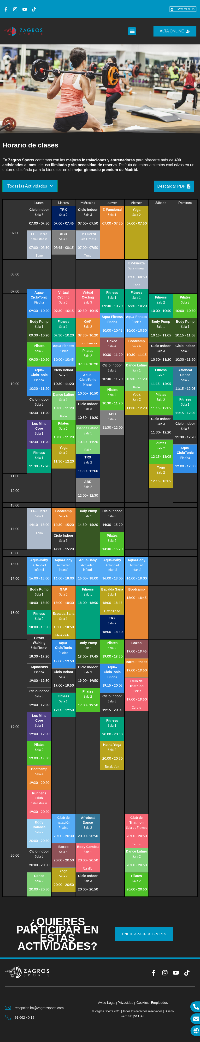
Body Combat (88, 847)
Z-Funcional (112, 210)
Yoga (137, 210)
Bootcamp (136, 341)
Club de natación (64, 820)
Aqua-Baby (39, 560)
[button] (132, 31)
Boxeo (112, 341)
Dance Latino (63, 394)
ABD (63, 234)
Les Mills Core (39, 426)
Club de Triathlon (136, 683)
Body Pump (39, 321)
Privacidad (125, 1003)
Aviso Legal (106, 1003)
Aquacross (39, 667)
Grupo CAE (136, 1016)
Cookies (142, 1003)
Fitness (39, 453)
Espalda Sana (63, 613)
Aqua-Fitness (63, 346)
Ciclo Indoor (39, 210)
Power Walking (39, 640)
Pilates (39, 346)
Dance (39, 876)
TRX (63, 210)
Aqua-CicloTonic (39, 295)
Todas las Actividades (27, 186)
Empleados (159, 1003)
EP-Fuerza (39, 234)
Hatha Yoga (112, 745)
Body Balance (39, 824)
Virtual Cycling (63, 295)
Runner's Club (39, 795)
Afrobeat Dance (185, 372)
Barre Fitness (136, 662)
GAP (87, 321)
